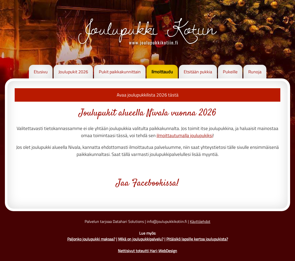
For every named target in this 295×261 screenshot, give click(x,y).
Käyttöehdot (200, 221)
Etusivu (41, 71)
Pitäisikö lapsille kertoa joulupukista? (197, 239)
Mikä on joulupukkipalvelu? (140, 239)
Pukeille (230, 71)
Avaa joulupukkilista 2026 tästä (148, 94)
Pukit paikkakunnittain (120, 71)
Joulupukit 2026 (73, 71)
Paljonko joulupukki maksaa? (91, 239)
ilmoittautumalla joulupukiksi (185, 135)
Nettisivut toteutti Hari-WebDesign (147, 251)
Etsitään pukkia (198, 71)
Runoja (254, 71)
